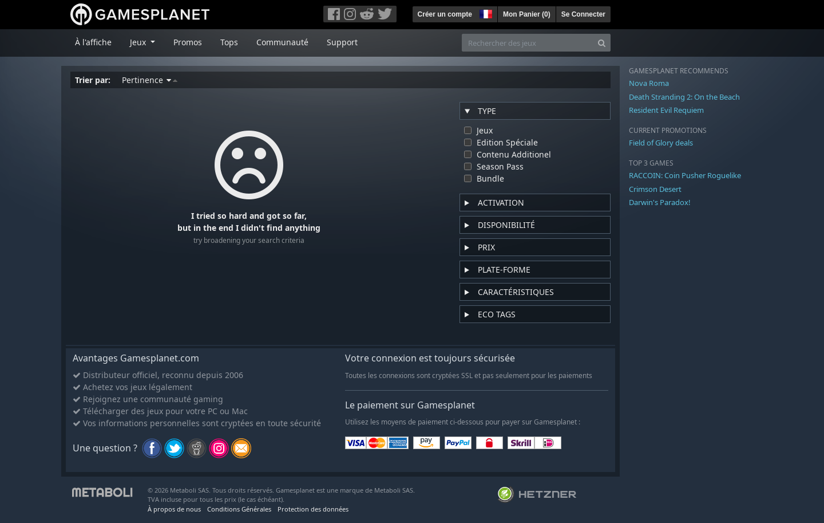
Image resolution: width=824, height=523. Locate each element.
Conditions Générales (239, 509)
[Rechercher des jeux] (527, 43)
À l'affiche (93, 42)
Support (342, 42)
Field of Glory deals (661, 142)
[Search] (602, 43)
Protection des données (313, 509)
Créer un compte (445, 14)
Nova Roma (649, 83)
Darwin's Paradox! (660, 202)
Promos (187, 42)
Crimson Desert (655, 189)
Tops (229, 42)
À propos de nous (174, 509)
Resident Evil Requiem (666, 110)
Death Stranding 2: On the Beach (684, 97)
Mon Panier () (526, 14)
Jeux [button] (139, 42)
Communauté (282, 42)
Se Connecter (583, 14)
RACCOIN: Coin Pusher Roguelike (685, 175)
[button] (484, 12)
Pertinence (149, 79)
